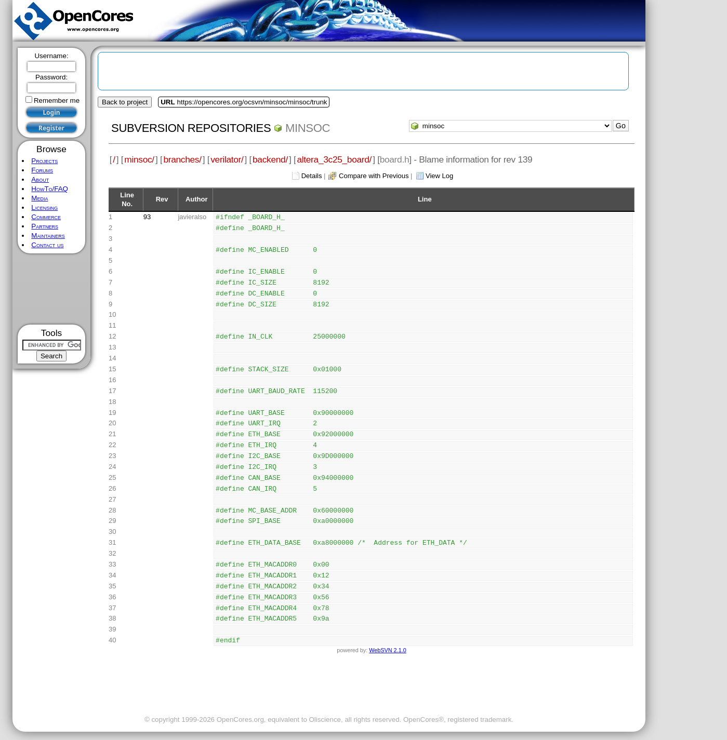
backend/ (270, 159)
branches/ (182, 159)
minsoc (307, 128)
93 (147, 217)
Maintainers (47, 235)
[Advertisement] (51, 289)
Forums (42, 170)
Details (311, 176)
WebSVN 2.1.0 (387, 650)
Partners (44, 226)
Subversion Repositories (191, 128)
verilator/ (226, 159)
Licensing (44, 207)
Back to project (125, 102)
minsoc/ (139, 159)
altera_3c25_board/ (334, 159)
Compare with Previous (373, 176)
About (40, 179)
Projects (44, 161)
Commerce (46, 217)
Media (39, 198)
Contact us (47, 245)
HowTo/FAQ (49, 189)
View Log (439, 176)
